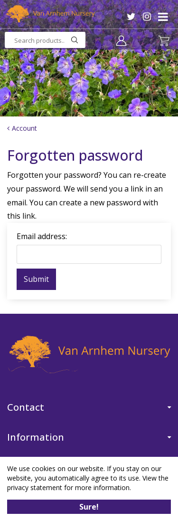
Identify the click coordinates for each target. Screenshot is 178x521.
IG (147, 16)
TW (131, 16)
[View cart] (164, 41)
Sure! (89, 507)
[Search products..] (45, 40)
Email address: (42, 236)
